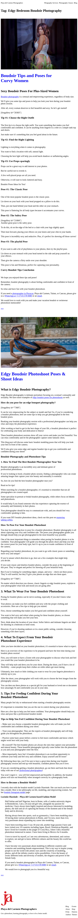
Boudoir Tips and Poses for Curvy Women (26, 78)
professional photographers (30, 770)
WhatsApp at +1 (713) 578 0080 (18, 296)
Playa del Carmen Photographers (12, 3)
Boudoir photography (10, 97)
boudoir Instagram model (14, 792)
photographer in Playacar (22, 293)
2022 (2, 875)
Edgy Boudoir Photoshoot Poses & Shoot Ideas (33, 376)
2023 (2, 308)
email (39, 296)
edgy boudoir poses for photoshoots (48, 397)
